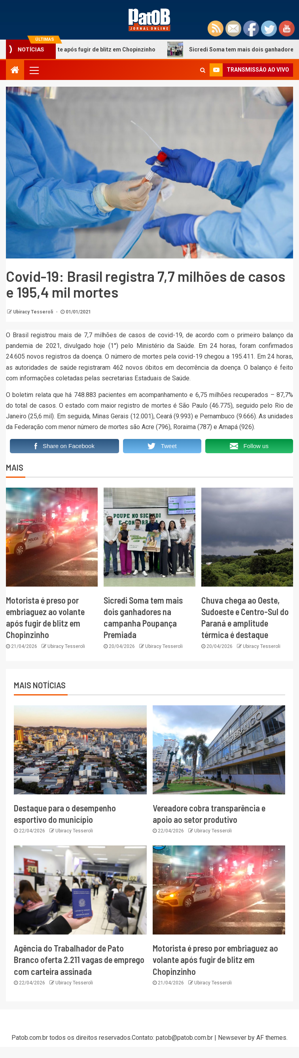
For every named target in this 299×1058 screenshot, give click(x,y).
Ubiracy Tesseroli (33, 312)
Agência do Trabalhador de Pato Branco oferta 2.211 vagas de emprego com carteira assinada (79, 959)
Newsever (232, 1037)
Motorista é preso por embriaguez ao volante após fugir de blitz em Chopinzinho (215, 959)
